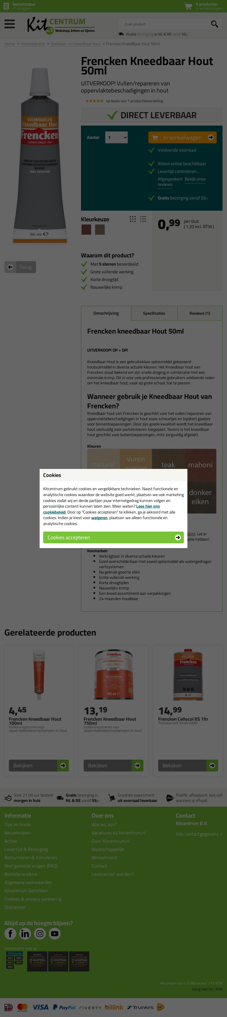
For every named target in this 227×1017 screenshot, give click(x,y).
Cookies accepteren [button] (69, 537)
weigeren (99, 518)
